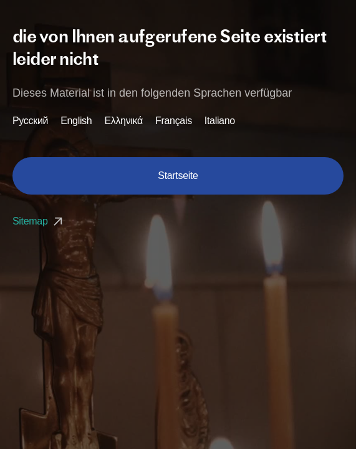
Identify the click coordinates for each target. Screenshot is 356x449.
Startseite (178, 175)
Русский (30, 121)
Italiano (219, 121)
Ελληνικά (123, 121)
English (76, 121)
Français (173, 121)
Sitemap (38, 221)
